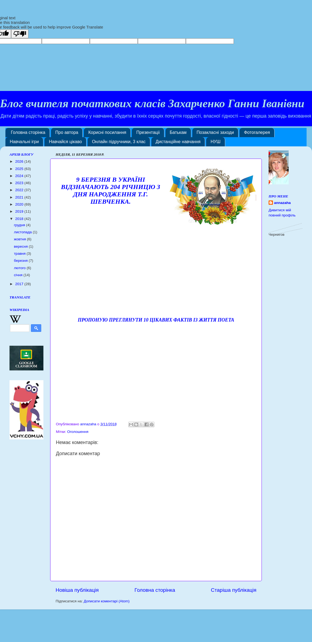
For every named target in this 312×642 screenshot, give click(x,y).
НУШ (215, 141)
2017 (19, 284)
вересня (21, 246)
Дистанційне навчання (178, 141)
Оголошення (77, 432)
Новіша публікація (77, 590)
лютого (20, 268)
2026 (19, 161)
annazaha (282, 203)
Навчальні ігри (24, 141)
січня (18, 275)
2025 (19, 169)
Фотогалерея (257, 132)
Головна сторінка (28, 132)
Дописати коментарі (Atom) (106, 601)
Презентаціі (148, 132)
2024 (19, 176)
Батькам (178, 132)
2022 (19, 190)
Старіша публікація (233, 590)
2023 (19, 183)
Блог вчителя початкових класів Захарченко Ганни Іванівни (152, 103)
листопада (23, 232)
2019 (19, 211)
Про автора (66, 132)
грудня (20, 225)
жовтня (20, 239)
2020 (19, 204)
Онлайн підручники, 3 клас (119, 141)
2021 (19, 197)
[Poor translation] (19, 33)
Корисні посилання (107, 132)
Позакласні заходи (215, 132)
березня (21, 261)
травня (20, 253)
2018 (19, 219)
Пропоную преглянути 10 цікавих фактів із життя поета (156, 320)
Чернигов (276, 234)
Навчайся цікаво (65, 141)
